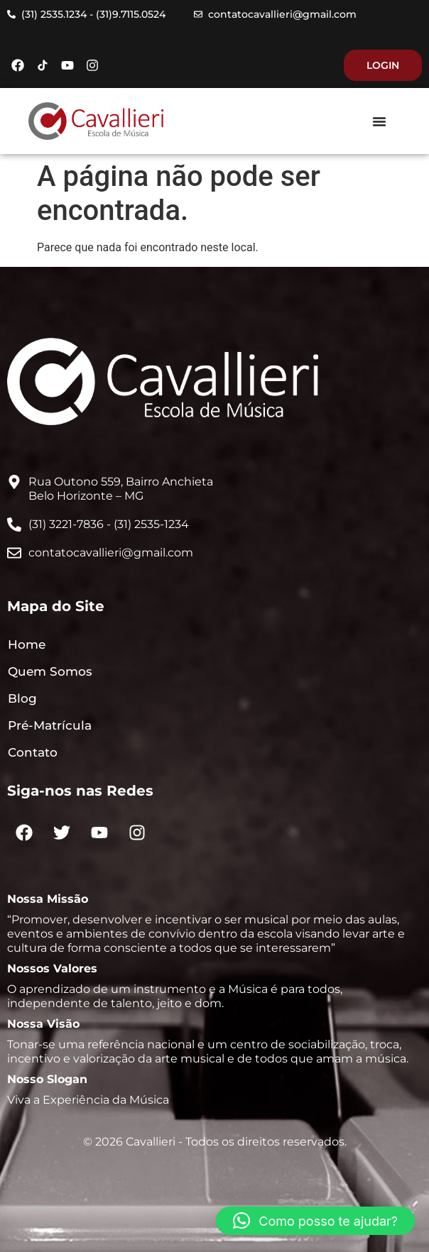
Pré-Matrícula (50, 725)
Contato (33, 752)
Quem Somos (50, 671)
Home (26, 644)
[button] (315, 1221)
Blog (22, 698)
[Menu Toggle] (379, 121)
